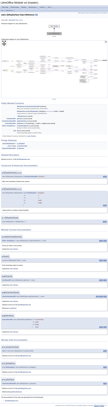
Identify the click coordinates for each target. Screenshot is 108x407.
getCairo (19, 118)
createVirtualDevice (23, 126)
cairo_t (10, 146)
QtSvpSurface (9, 10)
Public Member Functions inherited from (19, 136)
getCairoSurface (22, 121)
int (47, 111)
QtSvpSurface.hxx (15, 20)
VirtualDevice (11, 126)
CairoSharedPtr (11, 118)
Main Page (5, 7)
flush (18, 130)
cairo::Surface (31, 136)
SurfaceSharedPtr (10, 123)
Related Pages (15, 7)
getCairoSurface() (16, 392)
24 (13, 356)
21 (12, 159)
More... (46, 108)
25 (13, 388)
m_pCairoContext (22, 146)
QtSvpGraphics (34, 111)
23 (13, 372)
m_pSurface (20, 148)
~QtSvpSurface (21, 116)
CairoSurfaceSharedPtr (33, 106)
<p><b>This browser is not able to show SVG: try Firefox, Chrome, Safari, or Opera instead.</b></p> (54, 30)
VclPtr (4, 126)
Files (50, 7)
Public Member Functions (83, 13)
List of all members (103, 13)
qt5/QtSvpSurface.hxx (23, 159)
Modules (23, 7)
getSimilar (20, 123)
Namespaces (33, 7)
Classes (43, 7)
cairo (2, 10)
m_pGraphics (21, 143)
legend (54, 36)
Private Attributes (94, 13)
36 (13, 305)
